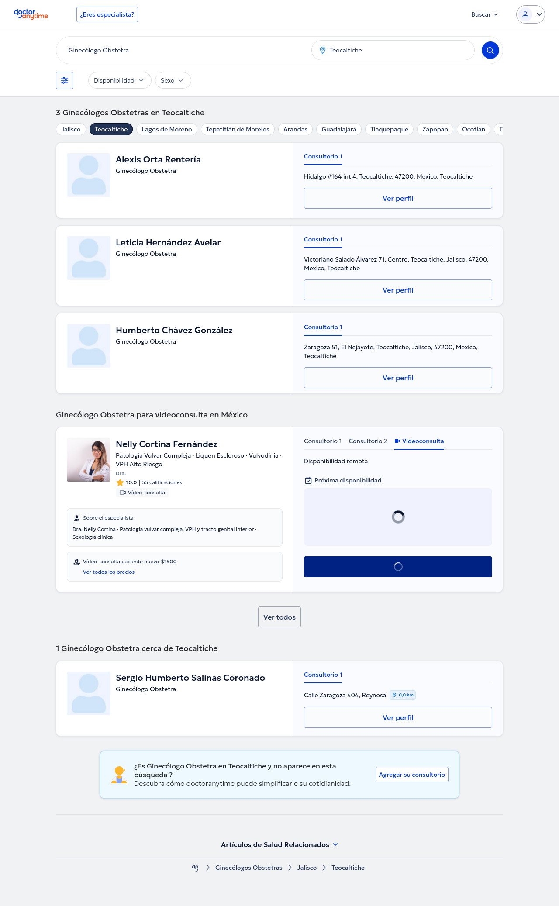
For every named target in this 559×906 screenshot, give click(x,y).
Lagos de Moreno (166, 129)
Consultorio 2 (368, 441)
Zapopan (435, 129)
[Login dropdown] (530, 14)
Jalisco (71, 129)
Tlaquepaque (389, 129)
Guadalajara (338, 129)
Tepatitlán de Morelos (237, 129)
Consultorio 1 (323, 156)
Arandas (295, 129)
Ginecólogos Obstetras (249, 868)
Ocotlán (473, 129)
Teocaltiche (111, 129)
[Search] (490, 50)
